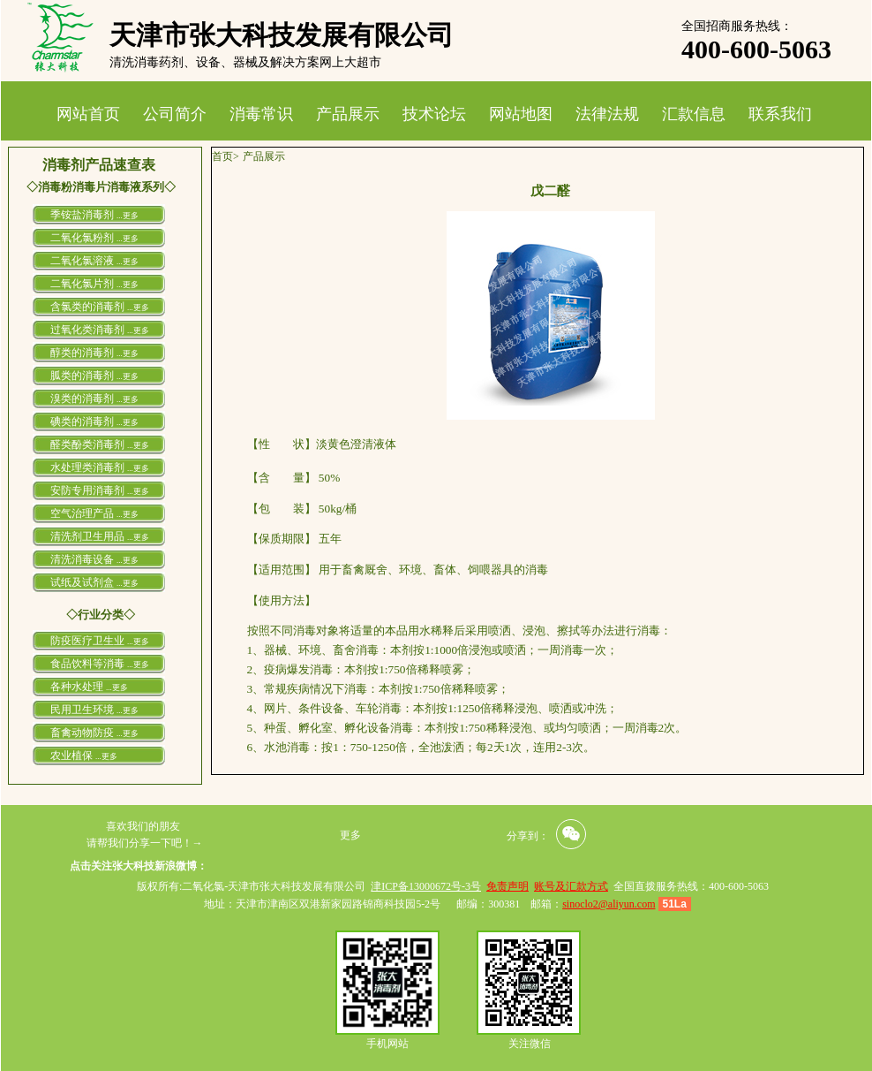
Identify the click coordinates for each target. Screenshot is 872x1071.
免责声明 (507, 886)
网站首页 (88, 114)
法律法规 (607, 114)
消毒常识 (261, 114)
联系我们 (780, 114)
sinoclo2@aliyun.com (608, 904)
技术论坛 (434, 114)
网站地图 (521, 114)
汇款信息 (693, 114)
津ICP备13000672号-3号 (426, 886)
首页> (225, 156)
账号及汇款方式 (571, 886)
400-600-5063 (756, 49)
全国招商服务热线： (737, 26)
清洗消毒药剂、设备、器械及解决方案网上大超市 (245, 62)
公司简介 (175, 114)
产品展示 (348, 114)
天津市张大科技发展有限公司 (281, 34)
